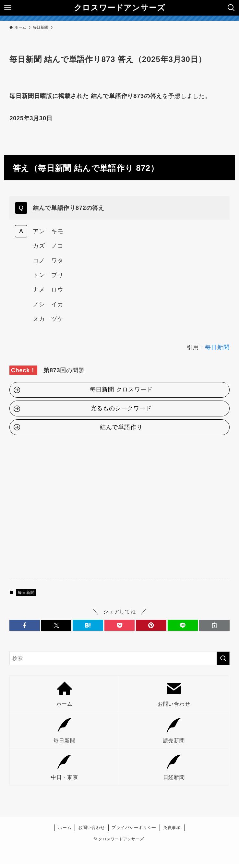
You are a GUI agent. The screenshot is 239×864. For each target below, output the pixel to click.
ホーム (64, 827)
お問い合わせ (91, 827)
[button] (24, 625)
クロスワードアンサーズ (119, 8)
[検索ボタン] (231, 8)
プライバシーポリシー (134, 827)
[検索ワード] (119, 658)
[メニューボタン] (8, 8)
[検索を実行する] (223, 658)
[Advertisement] (119, 509)
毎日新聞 (217, 347)
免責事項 (172, 827)
